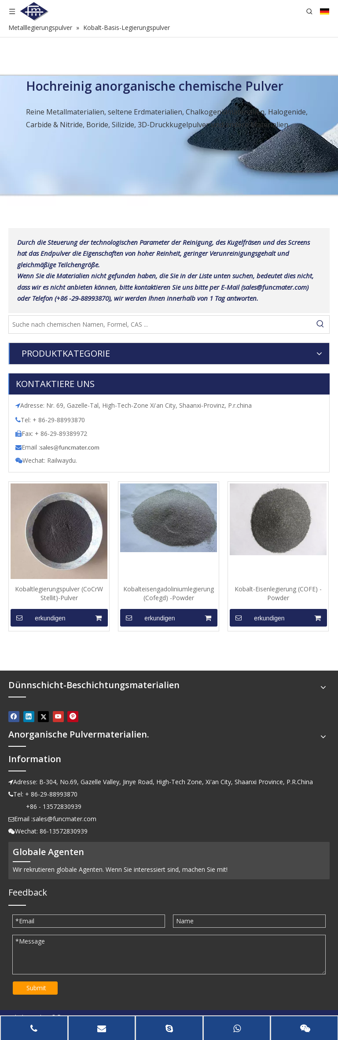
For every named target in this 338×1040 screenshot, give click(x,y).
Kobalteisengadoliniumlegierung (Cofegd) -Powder (168, 593)
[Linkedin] (28, 716)
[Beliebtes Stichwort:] (320, 324)
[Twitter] (43, 716)
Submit (36, 988)
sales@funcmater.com (64, 819)
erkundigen (38, 618)
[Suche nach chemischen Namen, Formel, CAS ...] (160, 324)
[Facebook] (13, 716)
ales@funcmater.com (71, 447)
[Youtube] (58, 716)
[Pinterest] (72, 716)
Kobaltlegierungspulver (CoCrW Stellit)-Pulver (59, 593)
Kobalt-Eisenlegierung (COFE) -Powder (278, 593)
